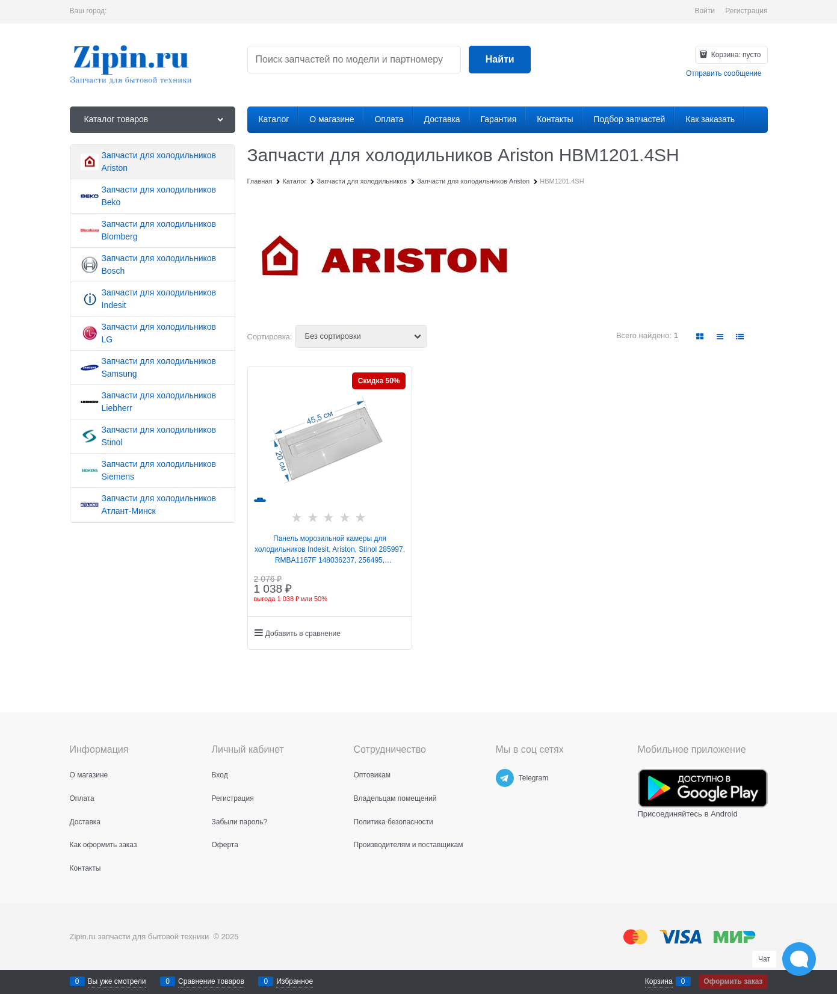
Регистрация (746, 11)
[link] (700, 336)
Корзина (659, 981)
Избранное (294, 981)
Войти (704, 11)
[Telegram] (505, 778)
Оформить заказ (732, 981)
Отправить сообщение (724, 73)
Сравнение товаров (211, 981)
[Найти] (500, 60)
